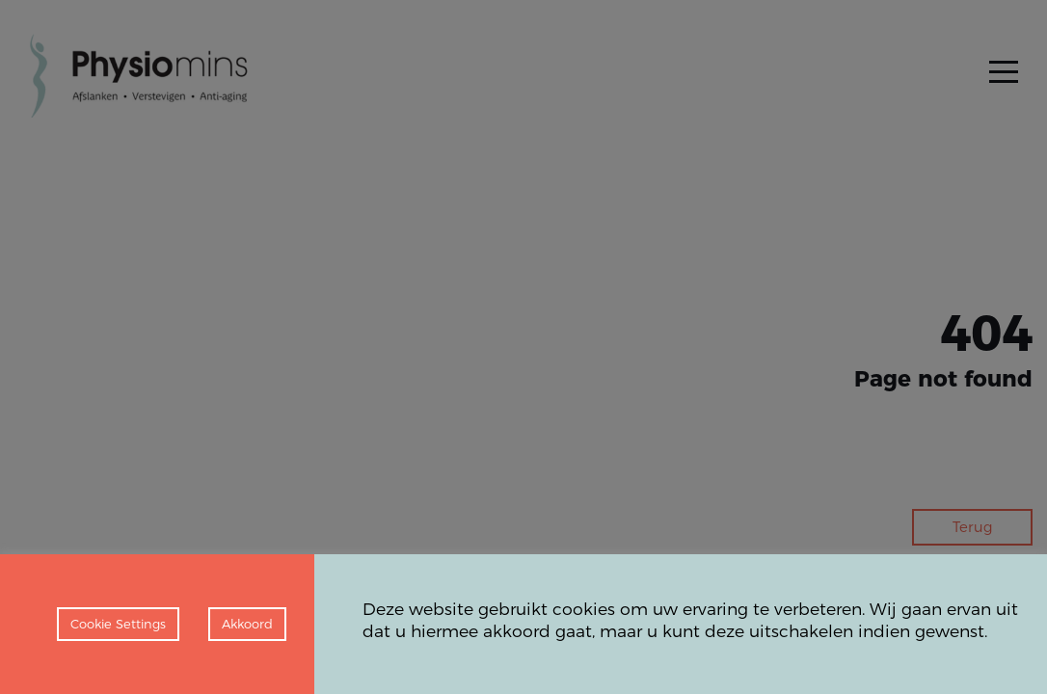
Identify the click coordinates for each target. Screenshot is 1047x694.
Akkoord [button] (247, 623)
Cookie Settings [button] (118, 623)
